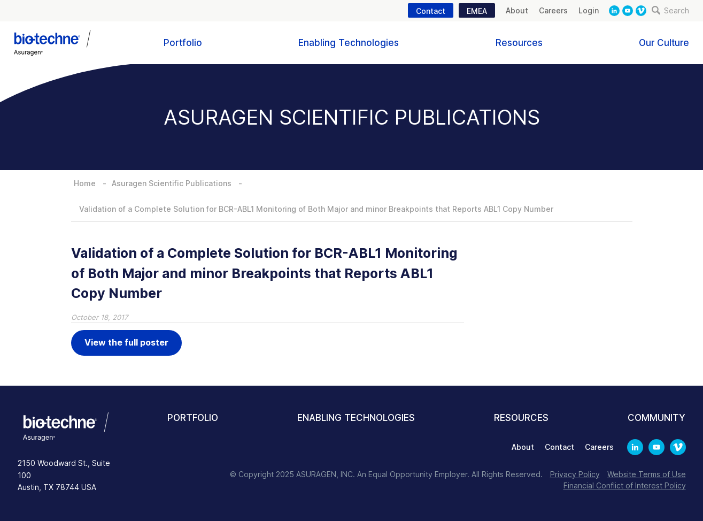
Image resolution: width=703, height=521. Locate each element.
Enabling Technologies (348, 42)
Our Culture (664, 42)
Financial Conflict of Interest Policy (624, 485)
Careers (553, 10)
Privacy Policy (575, 474)
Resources (519, 42)
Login (588, 10)
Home (85, 183)
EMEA (477, 11)
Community (656, 417)
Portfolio (183, 42)
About (517, 10)
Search (670, 10)
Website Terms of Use (646, 474)
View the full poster (126, 342)
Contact (430, 11)
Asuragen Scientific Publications (171, 183)
